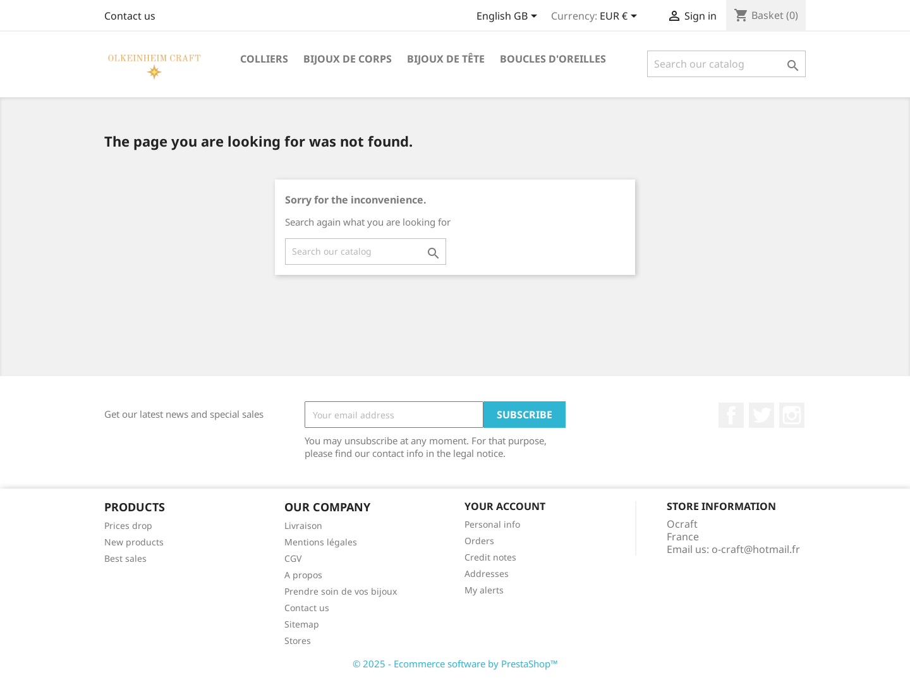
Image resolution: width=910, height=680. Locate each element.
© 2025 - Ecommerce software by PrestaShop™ (455, 663)
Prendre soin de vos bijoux (340, 591)
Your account (504, 506)
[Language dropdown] (509, 17)
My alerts (484, 590)
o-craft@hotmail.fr (756, 549)
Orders (479, 541)
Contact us (129, 16)
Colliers (264, 59)
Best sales (125, 558)
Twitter (761, 415)
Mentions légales (320, 542)
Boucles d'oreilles (553, 59)
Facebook (731, 415)
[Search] (726, 64)
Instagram (791, 415)
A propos (303, 575)
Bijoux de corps (347, 59)
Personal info (492, 524)
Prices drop (128, 525)
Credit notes (490, 557)
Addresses (486, 574)
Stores (297, 640)
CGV (292, 558)
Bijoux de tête (446, 59)
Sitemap (301, 624)
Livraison (303, 525)
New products (134, 542)
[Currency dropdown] (620, 17)
